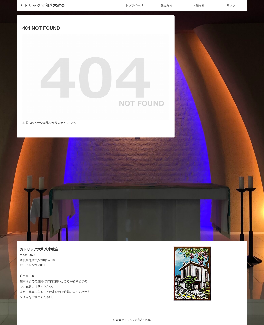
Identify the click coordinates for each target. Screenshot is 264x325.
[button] (239, 26)
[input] (212, 26)
